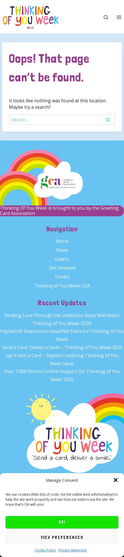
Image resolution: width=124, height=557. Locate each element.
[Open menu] (119, 17)
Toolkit (62, 277)
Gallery (62, 259)
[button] (115, 480)
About (62, 241)
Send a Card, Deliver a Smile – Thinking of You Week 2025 (62, 347)
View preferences (62, 537)
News (62, 250)
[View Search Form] (106, 17)
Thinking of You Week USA (62, 286)
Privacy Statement (73, 550)
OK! (62, 522)
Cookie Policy (45, 550)
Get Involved (62, 268)
